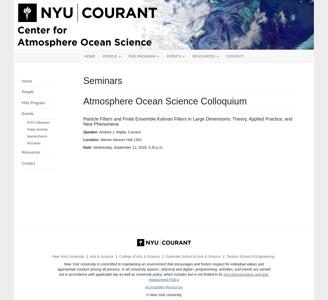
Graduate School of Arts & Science (193, 256)
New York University (68, 256)
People (112, 56)
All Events (33, 143)
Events (176, 56)
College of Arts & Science (139, 256)
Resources (205, 56)
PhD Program (144, 56)
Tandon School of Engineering (250, 256)
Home (27, 81)
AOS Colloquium (38, 122)
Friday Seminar (37, 129)
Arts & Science (102, 256)
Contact (28, 163)
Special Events (37, 136)
